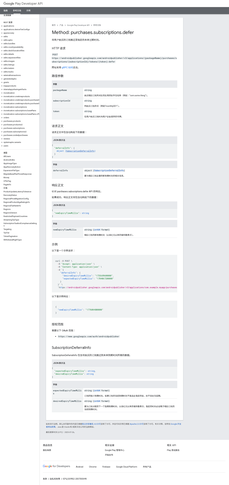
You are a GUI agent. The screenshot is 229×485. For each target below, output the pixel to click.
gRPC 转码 (67, 67)
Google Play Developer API (78, 25)
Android (79, 467)
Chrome (93, 467)
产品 (61, 25)
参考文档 (97, 25)
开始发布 (109, 455)
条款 (45, 479)
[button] (19, 26)
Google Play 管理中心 (114, 450)
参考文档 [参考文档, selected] (17, 10)
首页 (54, 25)
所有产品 (147, 467)
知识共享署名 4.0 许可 (91, 424)
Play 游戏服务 (173, 450)
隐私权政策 (55, 479)
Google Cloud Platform (126, 467)
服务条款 (47, 450)
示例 (28, 10)
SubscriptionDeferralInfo (80, 151)
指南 (6, 10)
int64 (97, 229)
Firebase (106, 467)
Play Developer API (23, 4)
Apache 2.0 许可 (137, 424)
